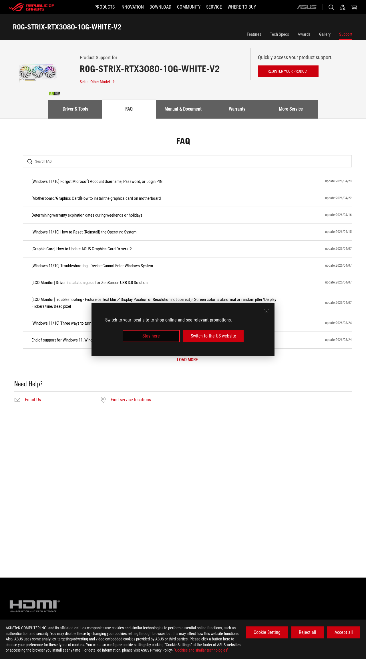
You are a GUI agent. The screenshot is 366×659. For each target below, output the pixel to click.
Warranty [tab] (237, 109)
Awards (304, 34)
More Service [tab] (291, 109)
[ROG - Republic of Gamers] (31, 7)
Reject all (307, 632)
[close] (266, 311)
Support (345, 34)
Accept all (344, 632)
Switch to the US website (213, 336)
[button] (104, 7)
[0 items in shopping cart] (354, 7)
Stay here (151, 336)
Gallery (325, 34)
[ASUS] (306, 7)
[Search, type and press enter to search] (331, 7)
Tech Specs (279, 34)
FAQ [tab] (129, 109)
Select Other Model (97, 81)
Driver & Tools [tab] (75, 109)
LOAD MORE (187, 360)
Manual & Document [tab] (183, 109)
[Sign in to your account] (342, 7)
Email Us (33, 399)
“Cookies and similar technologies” (201, 650)
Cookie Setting (267, 632)
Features (254, 34)
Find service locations (131, 399)
